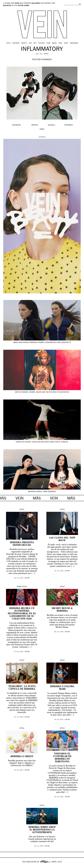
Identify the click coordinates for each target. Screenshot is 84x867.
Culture (41, 43)
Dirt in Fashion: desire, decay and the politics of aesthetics (42, 392)
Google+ (4, 865)
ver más (27, 578)
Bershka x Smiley (21, 756)
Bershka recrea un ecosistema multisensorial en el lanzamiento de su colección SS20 (22, 613)
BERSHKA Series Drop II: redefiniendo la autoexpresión (42, 830)
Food (48, 43)
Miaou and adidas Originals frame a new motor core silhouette (42, 343)
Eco (30, 43)
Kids (60, 43)
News (19, 587)
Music (54, 43)
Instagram (74, 43)
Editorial (16, 43)
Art (35, 43)
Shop (66, 43)
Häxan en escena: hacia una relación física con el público (42, 442)
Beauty (24, 43)
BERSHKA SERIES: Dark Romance (42, 492)
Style (8, 43)
